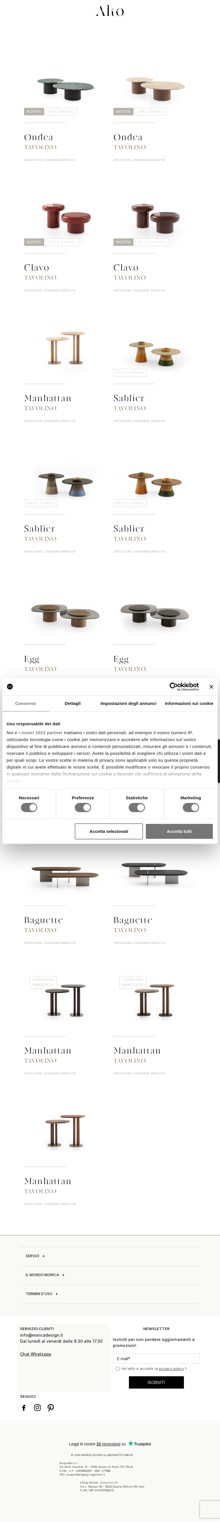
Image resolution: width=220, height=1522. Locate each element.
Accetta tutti (179, 831)
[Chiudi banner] (211, 687)
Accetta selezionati (109, 831)
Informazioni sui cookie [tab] (189, 703)
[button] (10, 9)
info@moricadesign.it (42, 1335)
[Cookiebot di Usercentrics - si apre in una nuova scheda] (174, 686)
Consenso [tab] (25, 703)
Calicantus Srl (109, 1482)
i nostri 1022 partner (41, 732)
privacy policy (171, 1368)
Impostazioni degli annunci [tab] (128, 703)
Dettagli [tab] (73, 703)
